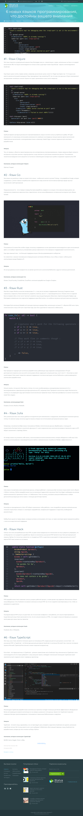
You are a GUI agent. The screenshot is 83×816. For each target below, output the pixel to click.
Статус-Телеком (47, 812)
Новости (6, 769)
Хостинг (6, 773)
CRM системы (16, 771)
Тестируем (7, 777)
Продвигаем (7, 775)
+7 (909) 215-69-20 (72, 781)
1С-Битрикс (7, 771)
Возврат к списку (8, 752)
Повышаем (15, 775)
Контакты (15, 769)
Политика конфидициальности (41, 813)
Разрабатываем (16, 773)
